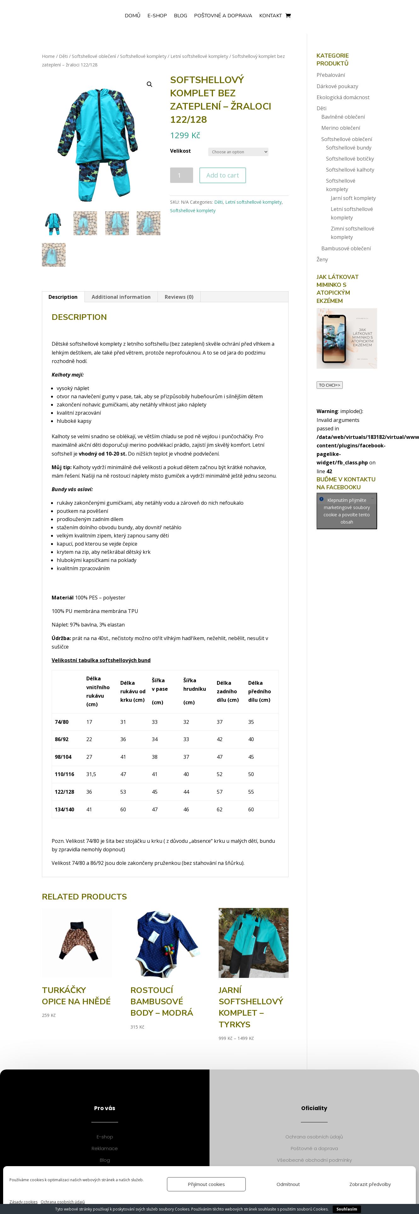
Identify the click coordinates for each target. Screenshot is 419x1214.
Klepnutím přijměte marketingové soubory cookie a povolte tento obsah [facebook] (347, 511)
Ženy (322, 259)
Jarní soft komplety (353, 198)
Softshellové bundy (348, 147)
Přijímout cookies (206, 1184)
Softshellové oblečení (94, 56)
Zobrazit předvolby (370, 1184)
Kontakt (270, 16)
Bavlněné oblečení (343, 116)
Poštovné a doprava (223, 16)
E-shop (157, 16)
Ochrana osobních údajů (63, 1202)
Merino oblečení (340, 127)
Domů (133, 16)
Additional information (121, 296)
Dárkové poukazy (337, 86)
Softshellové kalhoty (350, 169)
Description (63, 296)
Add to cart (222, 175)
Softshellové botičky (350, 158)
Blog (180, 16)
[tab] (63, 297)
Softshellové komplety (143, 56)
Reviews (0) (179, 296)
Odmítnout (288, 1184)
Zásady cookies (23, 1202)
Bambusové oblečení (346, 248)
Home (48, 56)
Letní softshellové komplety (199, 56)
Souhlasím (346, 1209)
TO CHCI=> (329, 385)
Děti (63, 56)
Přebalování (331, 74)
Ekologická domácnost (343, 97)
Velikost (180, 150)
